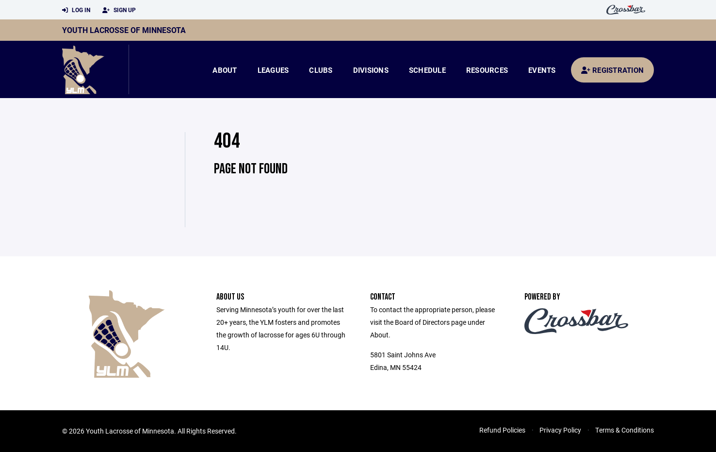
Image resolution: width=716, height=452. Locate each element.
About (224, 70)
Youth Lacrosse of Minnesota (124, 30)
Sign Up (119, 10)
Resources (487, 70)
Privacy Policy (560, 430)
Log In (76, 10)
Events (542, 70)
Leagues (273, 70)
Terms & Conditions (624, 430)
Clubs (320, 70)
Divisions (371, 70)
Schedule (427, 70)
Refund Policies (502, 430)
